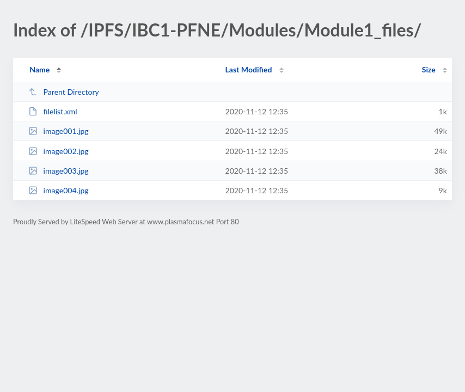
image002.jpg (58, 151)
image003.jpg (58, 170)
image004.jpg (58, 190)
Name (39, 69)
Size (429, 69)
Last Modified (248, 69)
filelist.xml (52, 111)
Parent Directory (63, 91)
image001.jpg (58, 131)
